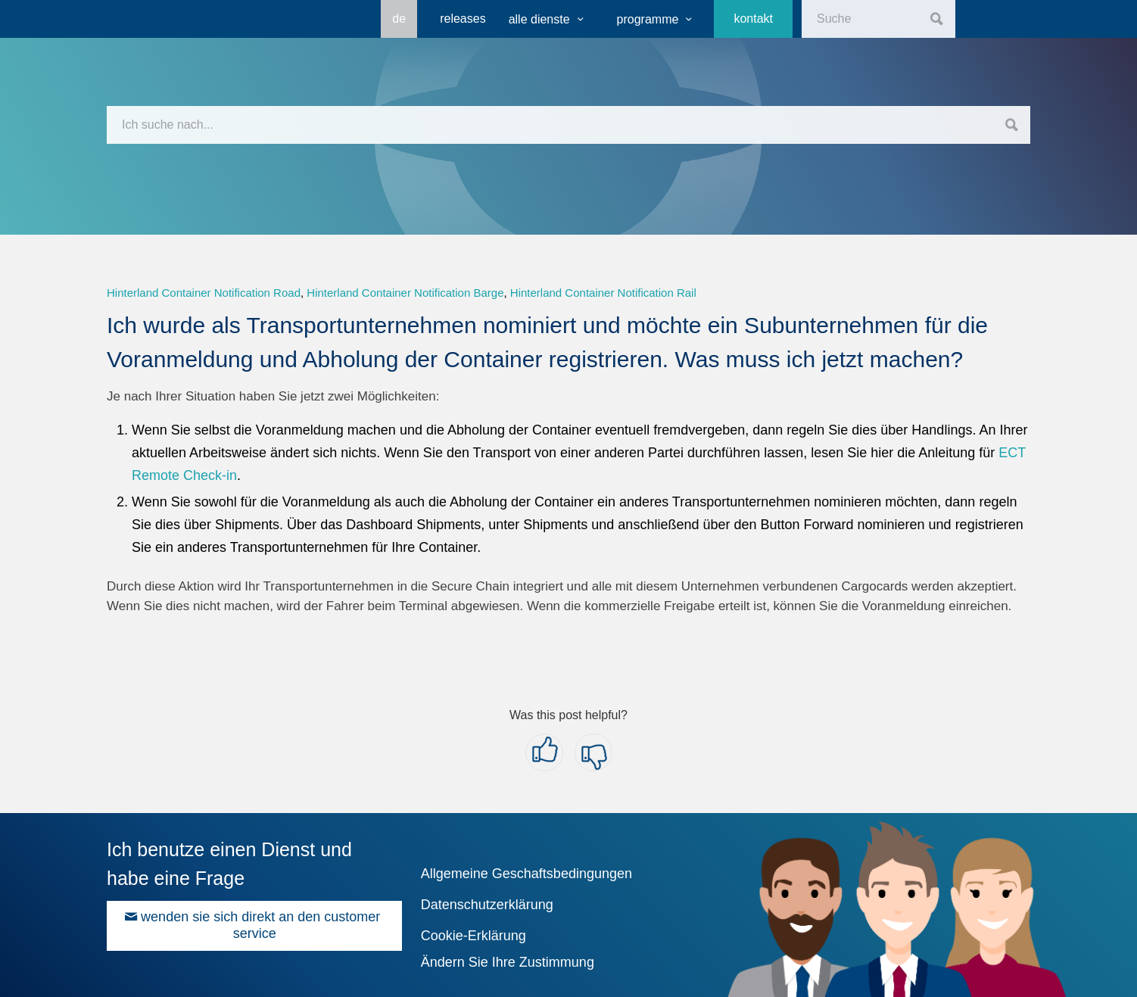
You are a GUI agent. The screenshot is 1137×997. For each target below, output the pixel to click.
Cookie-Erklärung (473, 935)
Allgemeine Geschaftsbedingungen (526, 873)
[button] (544, 752)
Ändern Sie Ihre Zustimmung (507, 962)
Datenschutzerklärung (487, 904)
